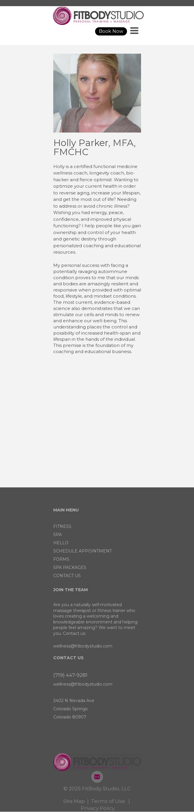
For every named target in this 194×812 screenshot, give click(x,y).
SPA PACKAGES (69, 567)
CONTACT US (67, 575)
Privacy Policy (98, 808)
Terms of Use (108, 801)
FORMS (61, 559)
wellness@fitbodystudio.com (82, 646)
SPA (57, 534)
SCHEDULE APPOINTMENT (82, 551)
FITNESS (62, 526)
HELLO (60, 542)
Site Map (74, 801)
